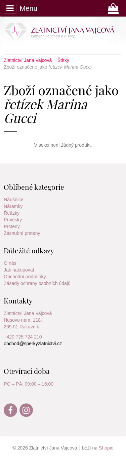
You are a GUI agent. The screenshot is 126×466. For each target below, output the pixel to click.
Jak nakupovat (19, 270)
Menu (20, 8)
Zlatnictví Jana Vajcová (28, 313)
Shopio (106, 448)
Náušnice (13, 199)
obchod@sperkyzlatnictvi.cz (33, 343)
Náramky (13, 206)
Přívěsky (13, 219)
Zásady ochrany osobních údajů (37, 283)
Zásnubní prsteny (22, 233)
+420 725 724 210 (23, 336)
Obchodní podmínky (25, 276)
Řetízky (11, 213)
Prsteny (11, 226)
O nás (10, 263)
